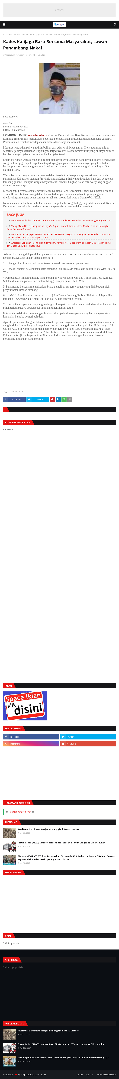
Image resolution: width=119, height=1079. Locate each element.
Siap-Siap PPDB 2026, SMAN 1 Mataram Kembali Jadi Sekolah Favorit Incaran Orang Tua (63, 1057)
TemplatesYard (27, 1074)
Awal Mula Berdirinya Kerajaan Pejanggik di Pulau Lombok (48, 829)
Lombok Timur (19, 34)
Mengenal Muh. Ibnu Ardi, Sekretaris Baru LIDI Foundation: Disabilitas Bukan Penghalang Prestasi (61, 220)
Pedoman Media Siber (106, 1074)
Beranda (7, 34)
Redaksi (89, 1074)
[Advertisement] (59, 365)
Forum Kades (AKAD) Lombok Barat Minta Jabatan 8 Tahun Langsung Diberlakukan (61, 842)
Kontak (80, 1074)
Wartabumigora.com (14, 55)
